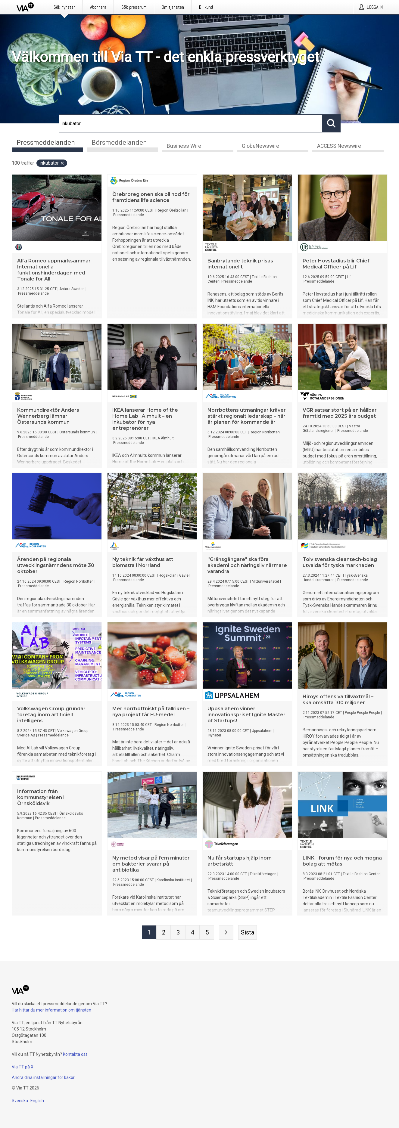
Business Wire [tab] (184, 146)
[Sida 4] (192, 932)
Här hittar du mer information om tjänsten (51, 1010)
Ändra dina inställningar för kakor (43, 1077)
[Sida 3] (178, 932)
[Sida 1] (149, 932)
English (37, 1100)
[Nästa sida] (226, 932)
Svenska (20, 1100)
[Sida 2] (163, 932)
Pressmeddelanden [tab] (46, 142)
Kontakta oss (75, 1054)
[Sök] (191, 123)
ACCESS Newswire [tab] (339, 146)
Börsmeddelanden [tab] (119, 142)
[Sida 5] (207, 932)
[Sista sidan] (247, 932)
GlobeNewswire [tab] (260, 146)
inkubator (52, 163)
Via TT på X (22, 1066)
